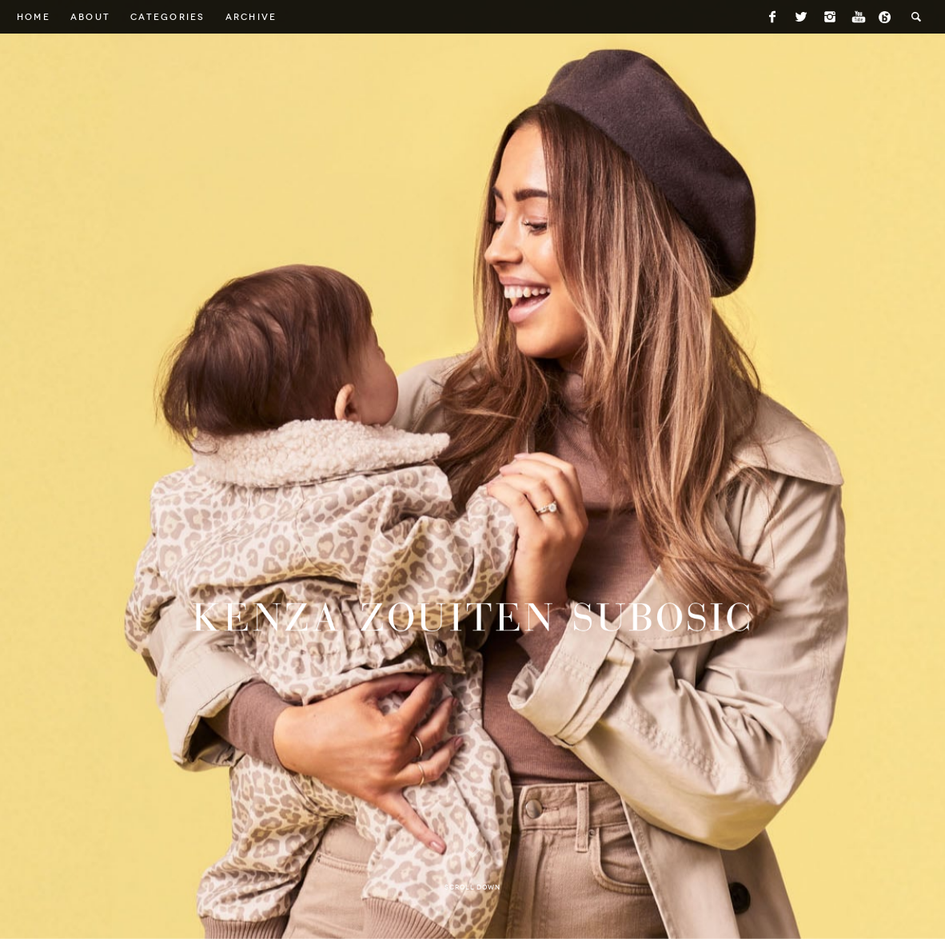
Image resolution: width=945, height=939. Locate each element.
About (90, 16)
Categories (167, 16)
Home (33, 16)
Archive (251, 16)
